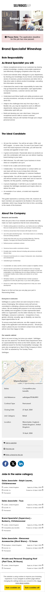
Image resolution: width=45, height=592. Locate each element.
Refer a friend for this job (14, 455)
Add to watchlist (11, 443)
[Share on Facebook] (5, 464)
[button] (22, 370)
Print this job (10, 449)
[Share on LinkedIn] (21, 464)
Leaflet (20, 383)
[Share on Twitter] (13, 464)
